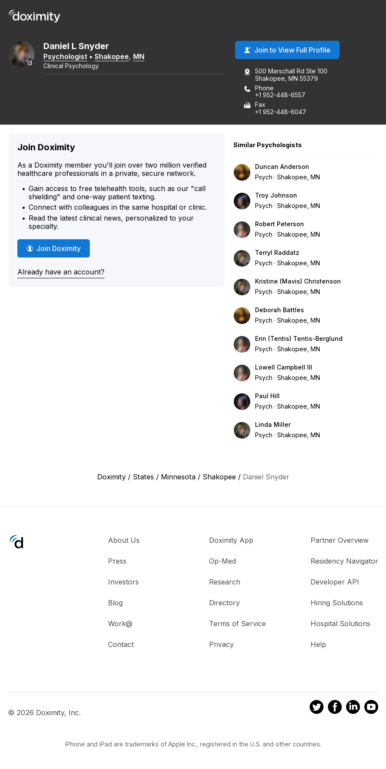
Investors (123, 582)
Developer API (335, 582)
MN (138, 56)
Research (224, 582)
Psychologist (65, 56)
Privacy (221, 644)
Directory (224, 602)
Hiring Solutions (337, 602)
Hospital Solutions (340, 623)
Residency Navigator (344, 561)
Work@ (120, 623)
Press (117, 561)
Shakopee (112, 56)
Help (318, 644)
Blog (115, 602)
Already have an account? (61, 271)
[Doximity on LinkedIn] (353, 708)
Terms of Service (237, 623)
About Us (124, 540)
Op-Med (222, 561)
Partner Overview (340, 540)
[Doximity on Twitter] (317, 708)
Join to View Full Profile (287, 50)
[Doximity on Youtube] (371, 708)
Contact (121, 644)
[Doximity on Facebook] (335, 708)
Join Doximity (53, 248)
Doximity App (231, 540)
